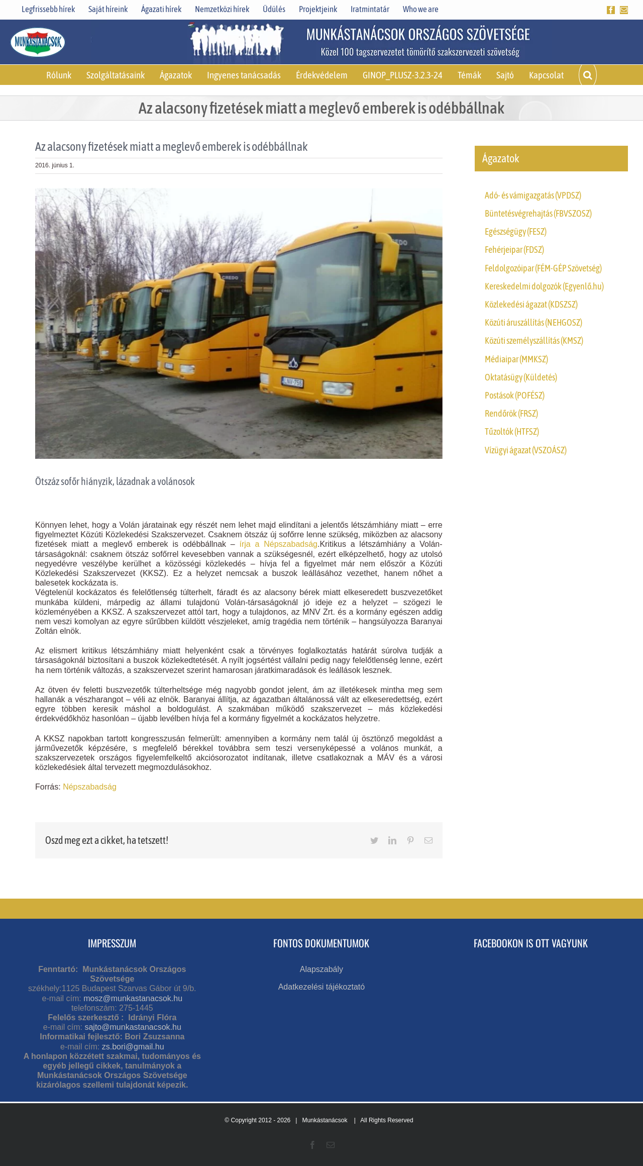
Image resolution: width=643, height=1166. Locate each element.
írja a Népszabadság (278, 544)
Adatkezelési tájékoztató (321, 987)
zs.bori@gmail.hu (133, 1046)
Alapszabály (321, 969)
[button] (587, 75)
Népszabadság (90, 787)
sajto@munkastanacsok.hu (132, 1027)
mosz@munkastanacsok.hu (132, 998)
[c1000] (239, 323)
